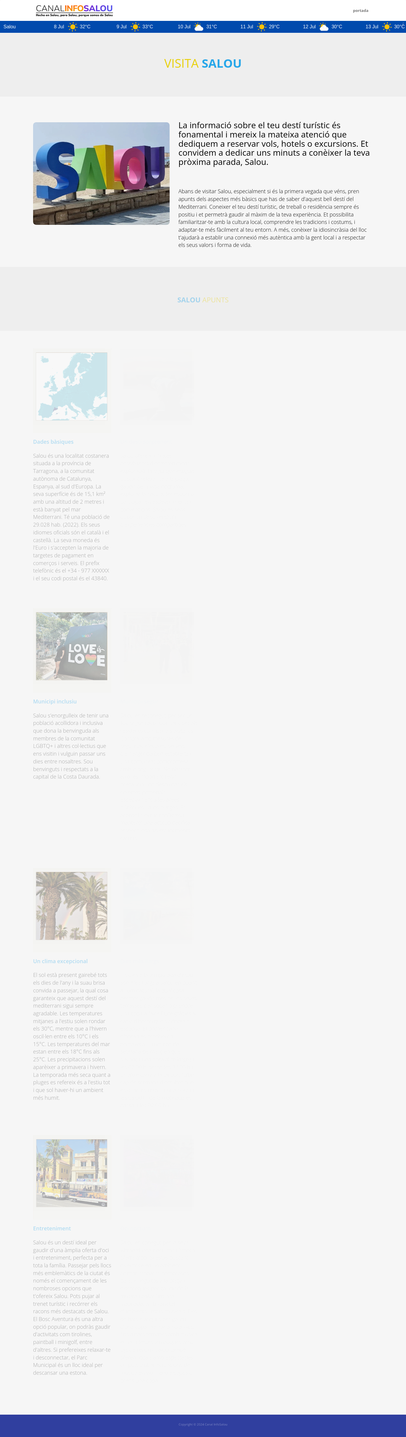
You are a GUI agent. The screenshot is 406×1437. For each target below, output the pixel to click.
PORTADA (360, 10)
